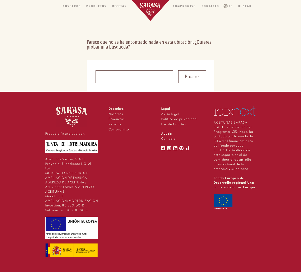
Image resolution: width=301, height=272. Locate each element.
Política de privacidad (179, 119)
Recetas (114, 124)
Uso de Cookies (173, 124)
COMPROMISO (184, 6)
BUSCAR (245, 6)
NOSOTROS (72, 6)
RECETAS (119, 6)
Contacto (168, 138)
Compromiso (118, 129)
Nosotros (115, 114)
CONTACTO (210, 6)
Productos (116, 119)
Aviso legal (170, 114)
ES (231, 6)
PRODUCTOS (96, 6)
